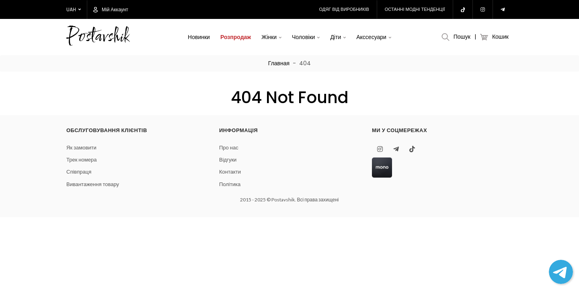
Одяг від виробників (344, 9)
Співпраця (78, 172)
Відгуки (227, 160)
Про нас (228, 147)
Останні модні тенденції (415, 9)
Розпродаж (235, 37)
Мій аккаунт (110, 10)
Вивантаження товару (92, 184)
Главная (279, 63)
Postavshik (97, 37)
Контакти (230, 172)
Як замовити (81, 147)
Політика (229, 184)
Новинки (199, 37)
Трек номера (81, 160)
